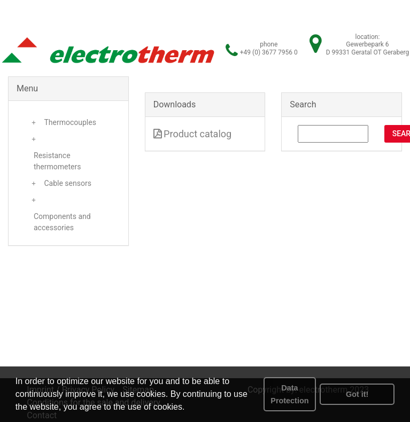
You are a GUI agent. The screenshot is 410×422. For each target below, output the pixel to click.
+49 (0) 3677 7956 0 (269, 52)
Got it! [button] (357, 394)
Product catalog (192, 133)
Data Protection (289, 394)
